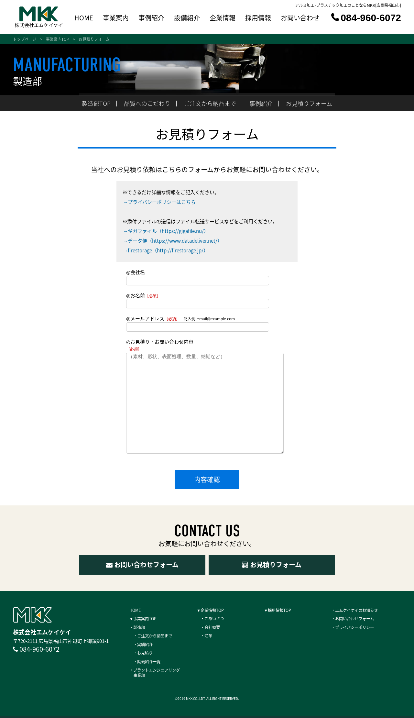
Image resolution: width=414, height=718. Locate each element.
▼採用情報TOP (281, 609)
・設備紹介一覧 (148, 662)
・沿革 (206, 636)
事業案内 (116, 18)
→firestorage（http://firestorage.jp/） (165, 250)
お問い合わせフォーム (142, 564)
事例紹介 (151, 18)
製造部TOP (96, 103)
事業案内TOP (57, 39)
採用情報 (258, 18)
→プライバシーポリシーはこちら (159, 201)
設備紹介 (187, 18)
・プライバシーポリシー (358, 627)
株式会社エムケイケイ (39, 24)
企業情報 (222, 18)
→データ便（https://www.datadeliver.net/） (172, 240)
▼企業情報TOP (213, 609)
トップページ (24, 39)
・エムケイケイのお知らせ (360, 609)
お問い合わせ (300, 18)
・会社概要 (211, 627)
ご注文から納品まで (210, 103)
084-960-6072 (366, 17)
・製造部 (139, 627)
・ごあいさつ (214, 618)
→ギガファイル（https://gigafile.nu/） (166, 231)
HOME (83, 18)
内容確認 (207, 479)
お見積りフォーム (309, 103)
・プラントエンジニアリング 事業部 (160, 674)
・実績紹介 (143, 644)
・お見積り (143, 653)
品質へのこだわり (147, 103)
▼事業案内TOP (146, 618)
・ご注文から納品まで (156, 636)
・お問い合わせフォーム (358, 618)
